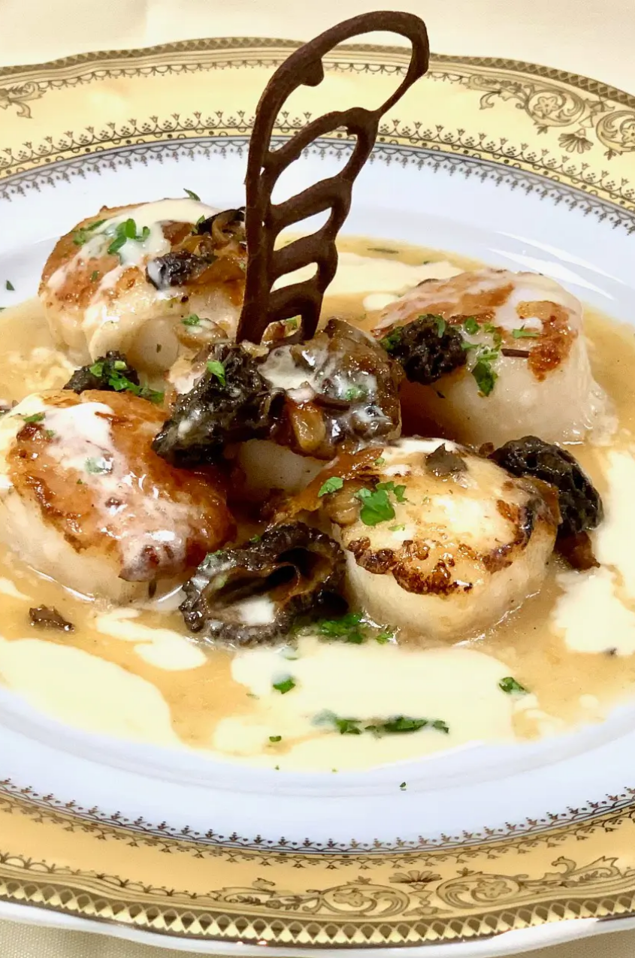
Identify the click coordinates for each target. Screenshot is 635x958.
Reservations (113, 279)
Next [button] (191, 569)
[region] (112, 573)
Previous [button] (34, 569)
